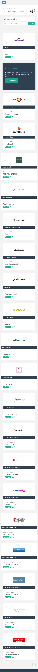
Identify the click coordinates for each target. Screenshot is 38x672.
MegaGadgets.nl (11, 264)
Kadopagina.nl (8, 534)
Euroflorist (9, 144)
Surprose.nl (7, 384)
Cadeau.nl (8, 234)
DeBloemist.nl (8, 354)
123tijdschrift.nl (11, 414)
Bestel (7, 57)
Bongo (7, 324)
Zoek (31, 23)
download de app (24, 73)
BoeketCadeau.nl (11, 114)
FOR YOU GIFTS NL (10, 174)
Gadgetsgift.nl (10, 504)
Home (4, 12)
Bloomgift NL (10, 624)
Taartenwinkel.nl (11, 594)
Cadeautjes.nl (10, 444)
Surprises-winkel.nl (10, 564)
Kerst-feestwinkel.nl (13, 654)
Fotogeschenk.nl (11, 474)
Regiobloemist (8, 204)
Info (13, 57)
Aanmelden (11, 80)
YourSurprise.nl (11, 294)
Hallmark (8, 54)
